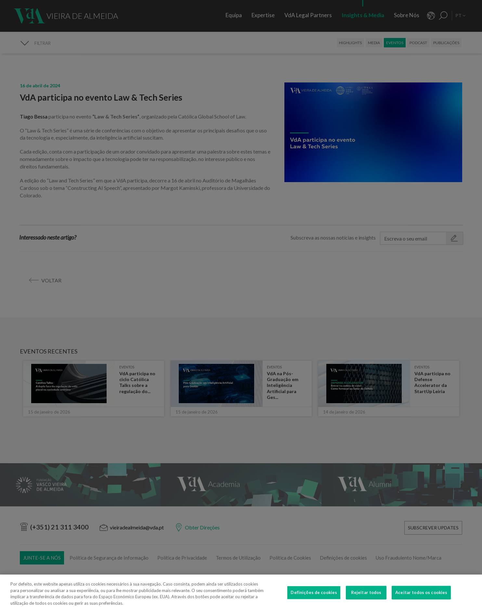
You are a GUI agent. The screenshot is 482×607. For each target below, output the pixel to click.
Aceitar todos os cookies (421, 596)
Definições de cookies (314, 596)
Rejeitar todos (366, 596)
